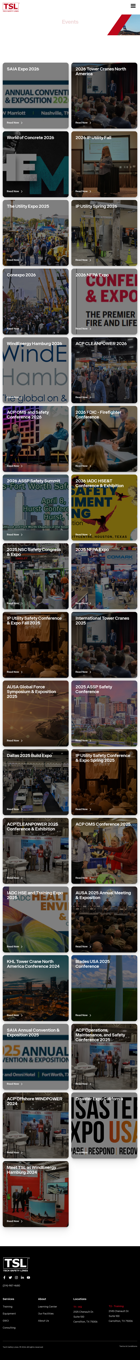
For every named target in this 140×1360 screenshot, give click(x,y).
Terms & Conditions (128, 1346)
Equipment (9, 1313)
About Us (43, 1320)
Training (7, 1306)
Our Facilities (46, 1313)
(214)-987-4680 (11, 1285)
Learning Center (47, 1306)
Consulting (9, 1327)
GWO (6, 1320)
